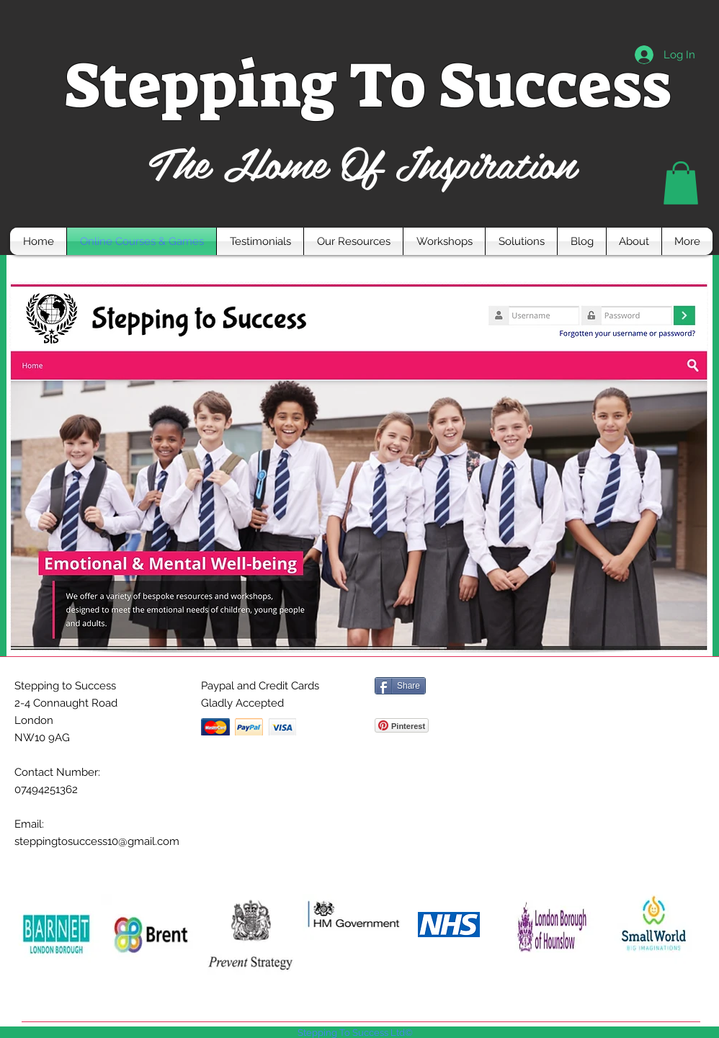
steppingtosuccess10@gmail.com (96, 841)
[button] (681, 183)
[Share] (400, 685)
